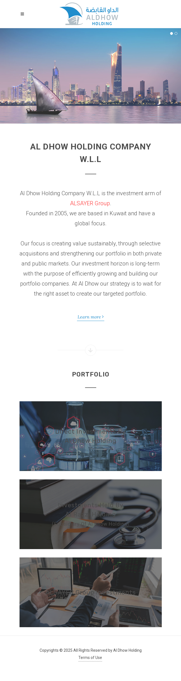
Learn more (91, 317)
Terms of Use (90, 657)
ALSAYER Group (90, 203)
